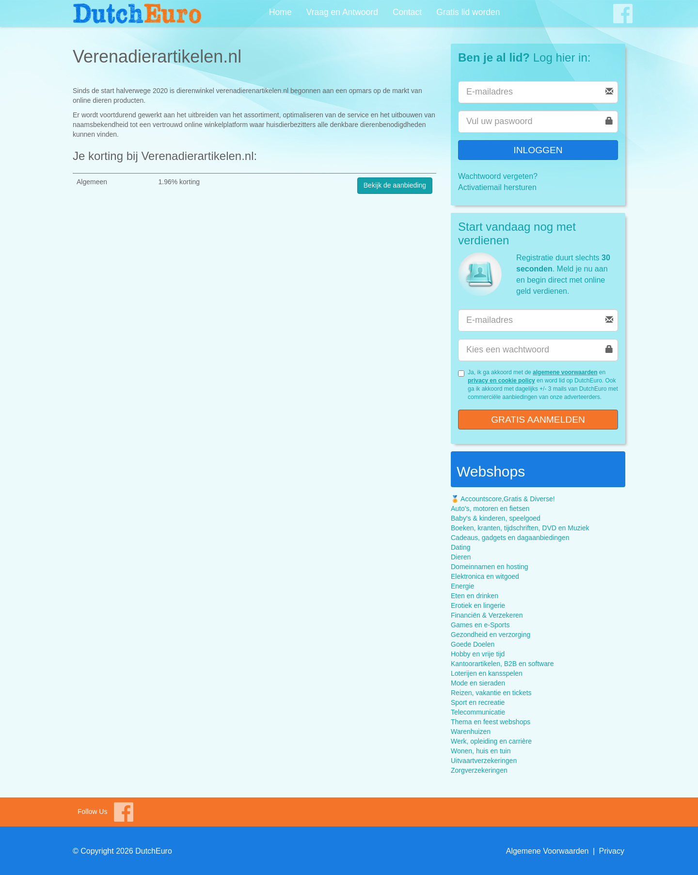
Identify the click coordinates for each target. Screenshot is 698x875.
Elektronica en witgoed (485, 576)
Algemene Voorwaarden (547, 851)
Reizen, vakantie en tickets (491, 693)
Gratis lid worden (468, 12)
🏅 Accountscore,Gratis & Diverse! (503, 499)
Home (280, 12)
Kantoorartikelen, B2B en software (502, 664)
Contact (407, 12)
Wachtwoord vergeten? (498, 176)
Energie (462, 586)
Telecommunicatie (478, 712)
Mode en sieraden (478, 683)
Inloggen (537, 150)
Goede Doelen (472, 644)
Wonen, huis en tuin (481, 751)
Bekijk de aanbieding (395, 185)
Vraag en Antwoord (342, 12)
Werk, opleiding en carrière (491, 741)
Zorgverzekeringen (479, 770)
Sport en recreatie (478, 702)
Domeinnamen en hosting (489, 567)
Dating (460, 547)
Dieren (461, 557)
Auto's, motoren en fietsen (490, 508)
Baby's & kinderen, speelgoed (495, 518)
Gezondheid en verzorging (490, 634)
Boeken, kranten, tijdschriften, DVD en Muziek (520, 528)
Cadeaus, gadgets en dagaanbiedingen (510, 537)
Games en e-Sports (480, 625)
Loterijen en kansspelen (487, 673)
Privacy (611, 851)
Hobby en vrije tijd (478, 654)
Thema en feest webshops (490, 722)
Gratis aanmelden (538, 419)
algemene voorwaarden (565, 372)
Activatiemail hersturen (497, 187)
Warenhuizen (471, 731)
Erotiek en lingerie (478, 605)
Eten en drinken (474, 596)
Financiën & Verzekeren (487, 615)
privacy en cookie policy (501, 380)
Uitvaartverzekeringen (484, 760)
